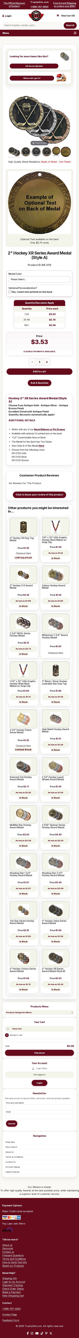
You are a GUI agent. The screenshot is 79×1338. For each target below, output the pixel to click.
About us (7, 1245)
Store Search (11, 1147)
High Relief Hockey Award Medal (55, 730)
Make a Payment (11, 1292)
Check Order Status (13, 1288)
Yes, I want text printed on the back (31, 291)
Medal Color (15, 274)
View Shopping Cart (13, 1295)
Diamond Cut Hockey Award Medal (21, 778)
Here (41, 445)
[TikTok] (42, 1333)
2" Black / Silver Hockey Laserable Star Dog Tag (54, 682)
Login (39, 1083)
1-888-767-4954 (39, 6)
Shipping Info (9, 1278)
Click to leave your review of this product (39, 494)
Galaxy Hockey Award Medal (53, 586)
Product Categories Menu (19, 1012)
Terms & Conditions (14, 1157)
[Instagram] (32, 1333)
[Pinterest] (46, 1333)
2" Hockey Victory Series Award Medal (23, 970)
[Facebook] (28, 1333)
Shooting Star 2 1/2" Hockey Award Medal (53, 874)
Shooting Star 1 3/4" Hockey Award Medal (21, 874)
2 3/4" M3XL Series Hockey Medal (20, 634)
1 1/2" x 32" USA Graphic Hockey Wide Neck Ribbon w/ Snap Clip (23, 683)
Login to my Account (13, 1281)
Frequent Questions (13, 1255)
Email (8, 1112)
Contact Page (9, 1314)
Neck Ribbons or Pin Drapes (49, 429)
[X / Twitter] (50, 1333)
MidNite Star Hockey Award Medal (20, 826)
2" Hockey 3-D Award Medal (21, 586)
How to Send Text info (14, 1262)
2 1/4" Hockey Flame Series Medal (20, 731)
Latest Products (13, 1172)
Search (70, 25)
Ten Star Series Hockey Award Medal (22, 922)
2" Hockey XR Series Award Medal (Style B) (53, 970)
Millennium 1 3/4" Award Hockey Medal (55, 636)
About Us (10, 1152)
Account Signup (13, 1167)
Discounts (7, 1248)
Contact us (8, 1251)
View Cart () (68, 16)
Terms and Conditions (14, 1258)
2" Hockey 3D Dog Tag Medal (22, 539)
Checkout (39, 1053)
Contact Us (11, 1162)
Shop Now (10, 1142)
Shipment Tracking (12, 1285)
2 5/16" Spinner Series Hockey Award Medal (53, 826)
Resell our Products (13, 1265)
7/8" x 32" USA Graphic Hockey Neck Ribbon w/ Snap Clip (54, 539)
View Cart (17, 1029)
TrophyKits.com (39, 2)
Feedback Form (10, 1320)
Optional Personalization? (22, 288)
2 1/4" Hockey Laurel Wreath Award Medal (53, 778)
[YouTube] (37, 1333)
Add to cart (39, 371)
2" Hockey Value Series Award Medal (54, 922)
